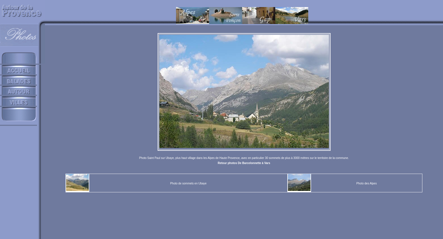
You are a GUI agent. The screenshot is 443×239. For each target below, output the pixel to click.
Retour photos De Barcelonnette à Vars (244, 163)
